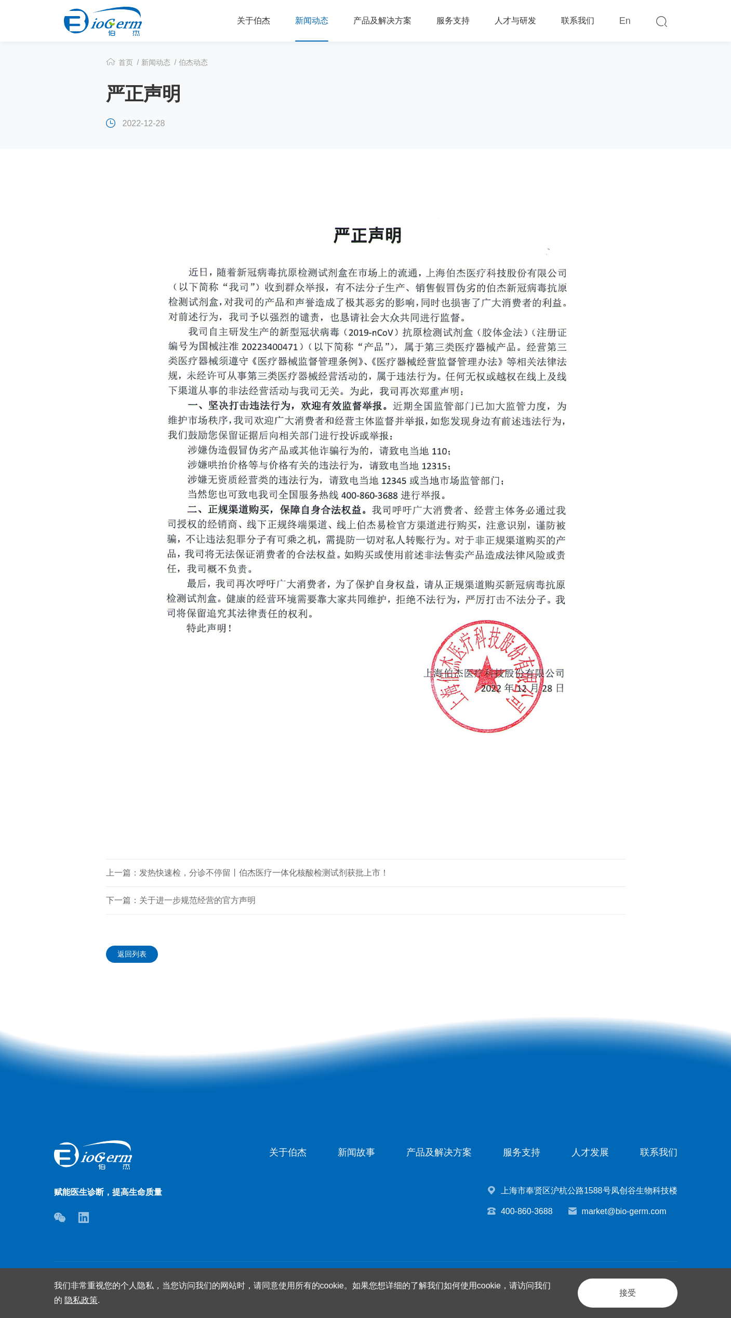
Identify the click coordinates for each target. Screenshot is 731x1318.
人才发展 (590, 1152)
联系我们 (577, 20)
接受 (627, 1292)
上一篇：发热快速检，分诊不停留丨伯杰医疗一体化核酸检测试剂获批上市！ (247, 872)
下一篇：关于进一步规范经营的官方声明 (181, 900)
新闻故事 (356, 1152)
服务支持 (453, 20)
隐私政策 (81, 1300)
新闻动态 (311, 20)
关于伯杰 (253, 20)
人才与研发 (515, 20)
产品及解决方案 (382, 20)
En (625, 21)
